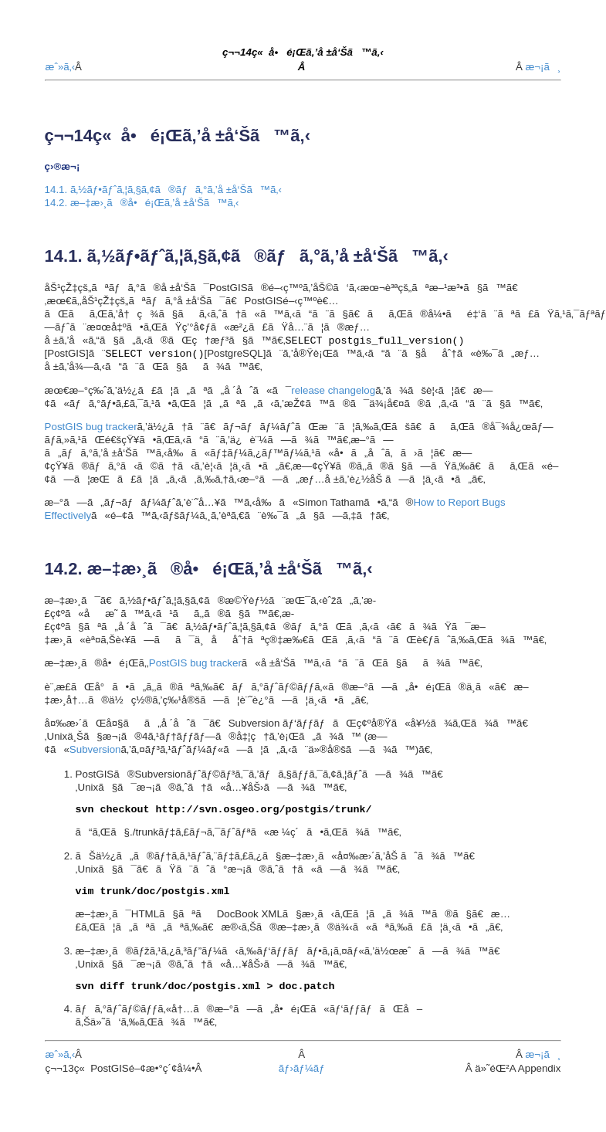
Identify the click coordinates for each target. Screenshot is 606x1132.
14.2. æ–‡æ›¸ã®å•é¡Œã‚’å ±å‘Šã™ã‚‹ (142, 202)
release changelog (333, 390)
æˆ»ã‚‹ (61, 67)
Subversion (95, 749)
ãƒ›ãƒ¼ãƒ (303, 1068)
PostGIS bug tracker (91, 426)
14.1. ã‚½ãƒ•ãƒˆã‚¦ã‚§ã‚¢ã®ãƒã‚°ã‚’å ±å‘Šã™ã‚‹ (163, 189)
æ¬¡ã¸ (542, 67)
